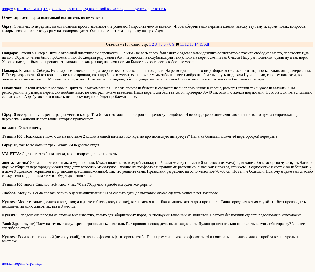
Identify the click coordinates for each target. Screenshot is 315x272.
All (206, 44)
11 (182, 44)
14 (196, 44)
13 (191, 44)
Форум (7, 9)
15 (201, 44)
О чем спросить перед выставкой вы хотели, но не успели (99, 9)
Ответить (158, 9)
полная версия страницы (22, 263)
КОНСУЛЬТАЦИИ (32, 9)
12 (187, 44)
